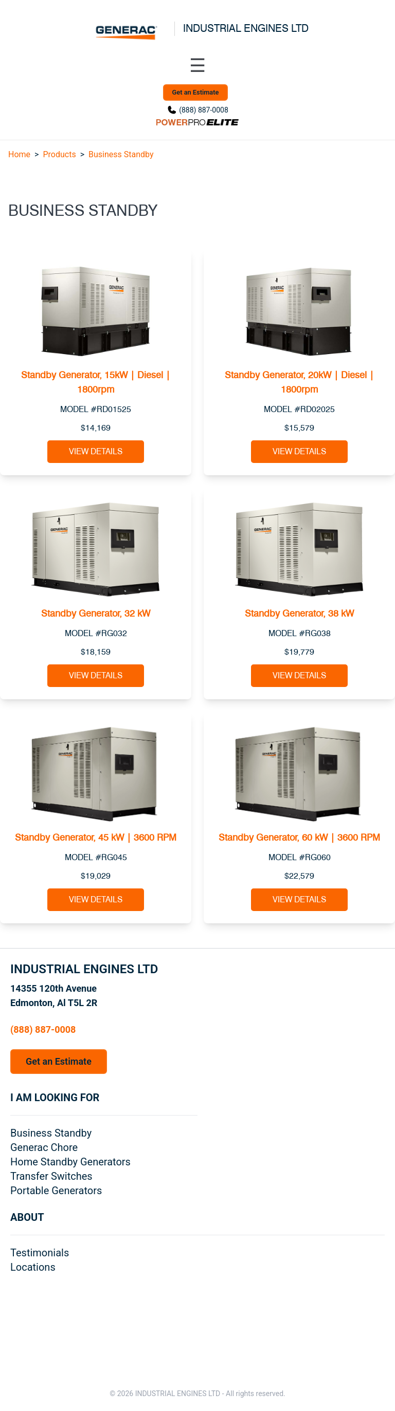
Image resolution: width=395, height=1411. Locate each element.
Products (59, 154)
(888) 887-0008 (203, 110)
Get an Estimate (195, 92)
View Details (95, 452)
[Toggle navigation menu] (197, 65)
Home (19, 154)
